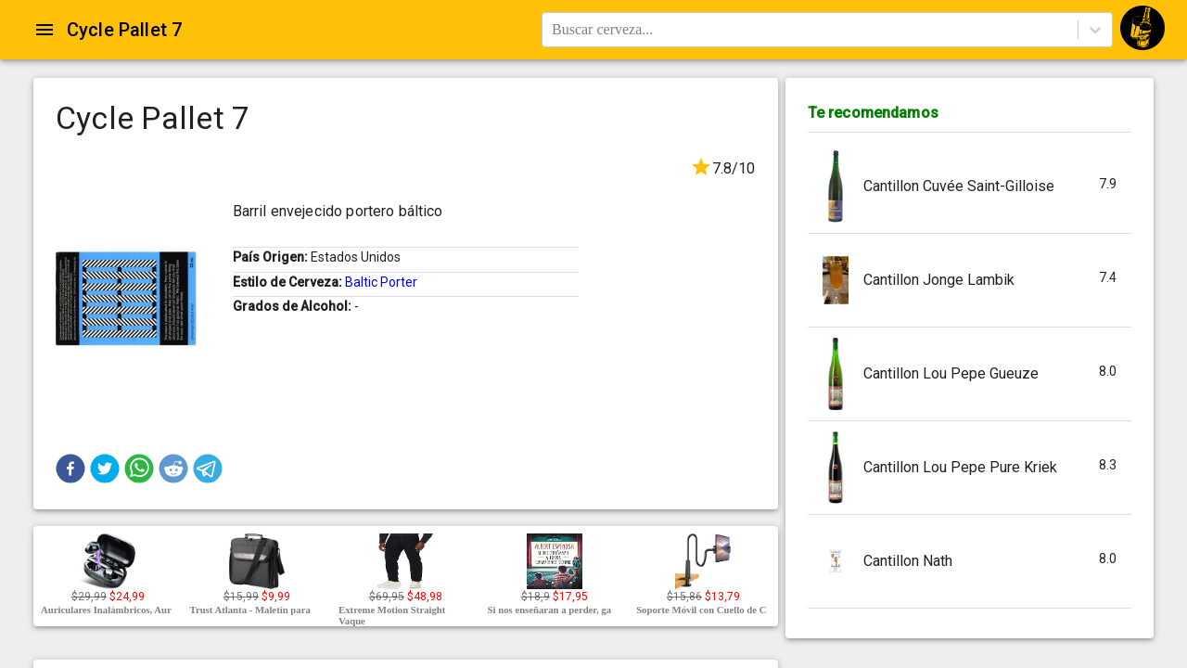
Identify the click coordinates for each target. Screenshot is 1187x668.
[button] (70, 468)
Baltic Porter (381, 282)
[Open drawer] (44, 29)
